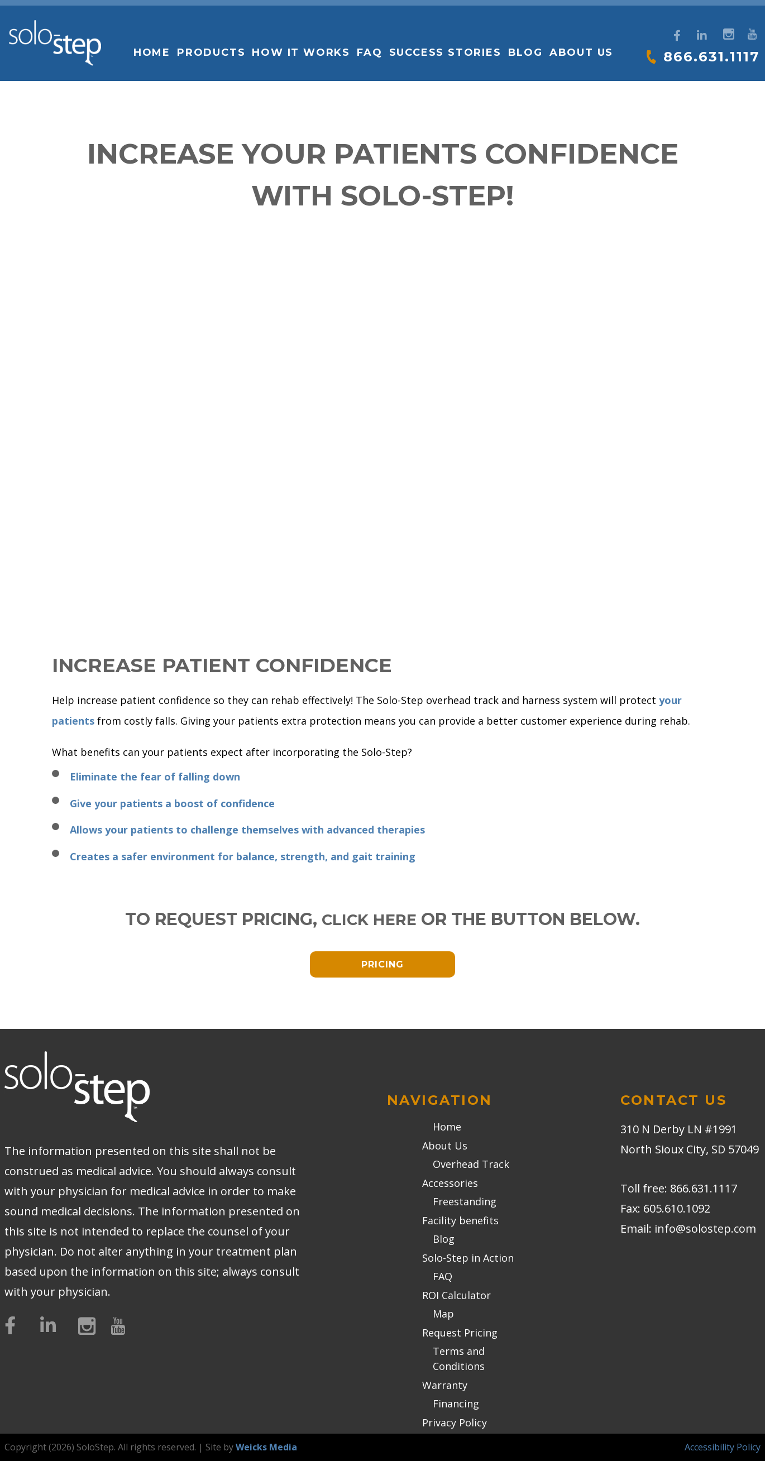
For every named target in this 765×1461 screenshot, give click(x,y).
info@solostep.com (705, 1228)
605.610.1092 (676, 1208)
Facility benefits (460, 1220)
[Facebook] (677, 35)
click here (369, 919)
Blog (523, 52)
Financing (456, 1403)
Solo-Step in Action (468, 1257)
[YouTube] (752, 32)
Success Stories (444, 52)
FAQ (368, 52)
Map (443, 1313)
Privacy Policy (454, 1422)
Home (150, 52)
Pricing (382, 964)
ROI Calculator (456, 1295)
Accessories (450, 1183)
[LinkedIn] (702, 35)
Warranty (444, 1385)
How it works (300, 52)
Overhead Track (471, 1164)
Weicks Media (266, 1447)
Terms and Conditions (459, 1358)
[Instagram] (727, 32)
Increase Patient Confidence (245, 664)
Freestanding (464, 1201)
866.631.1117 (710, 56)
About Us (579, 52)
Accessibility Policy (723, 1447)
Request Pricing (460, 1332)
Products (210, 52)
